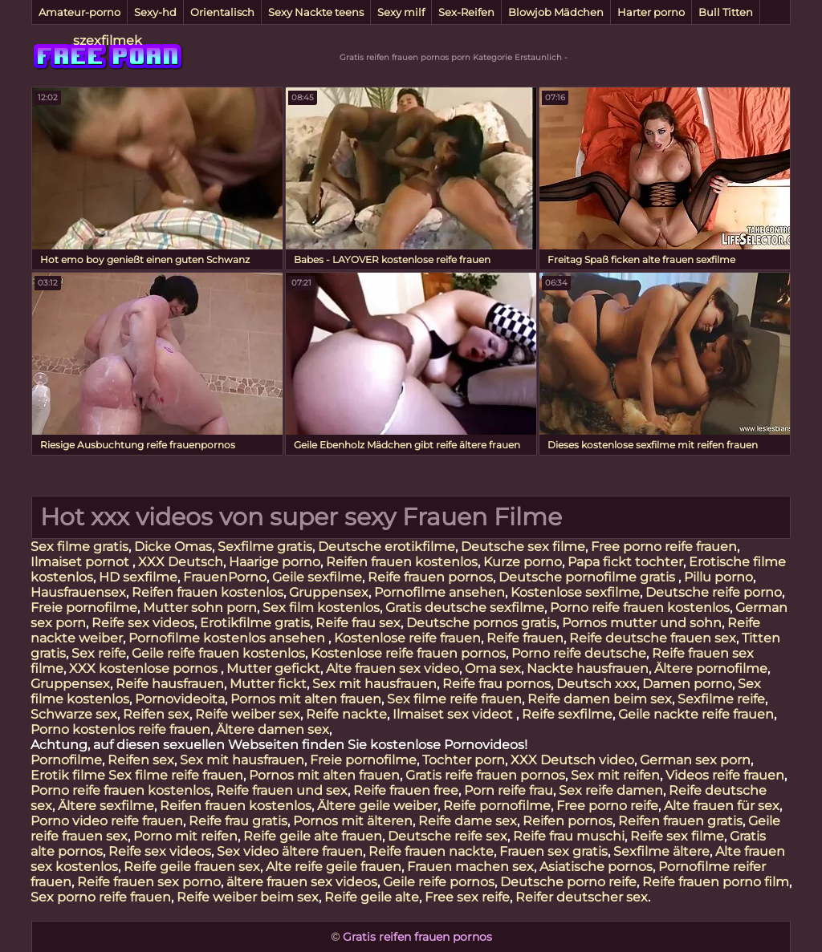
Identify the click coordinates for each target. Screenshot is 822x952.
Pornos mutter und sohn (642, 622)
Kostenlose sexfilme (575, 592)
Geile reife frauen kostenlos (218, 653)
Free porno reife (607, 805)
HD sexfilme (138, 577)
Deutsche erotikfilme (386, 546)
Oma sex (493, 668)
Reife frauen (525, 638)
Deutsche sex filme (523, 546)
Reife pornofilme (497, 805)
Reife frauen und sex (282, 790)
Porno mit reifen (185, 836)
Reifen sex (156, 714)
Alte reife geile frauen (333, 866)
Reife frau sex (358, 622)
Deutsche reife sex (447, 836)
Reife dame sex (467, 820)
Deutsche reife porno (713, 592)
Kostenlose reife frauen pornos (408, 653)
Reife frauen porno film (715, 881)
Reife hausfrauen (170, 683)
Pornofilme (66, 760)
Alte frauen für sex (721, 805)
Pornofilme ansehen (439, 592)
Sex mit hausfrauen (374, 683)
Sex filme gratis (79, 546)
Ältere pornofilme (710, 668)
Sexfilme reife (721, 699)
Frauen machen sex (470, 866)
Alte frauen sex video (392, 668)
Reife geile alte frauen (312, 836)
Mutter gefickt (273, 668)
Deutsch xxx (596, 683)
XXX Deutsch (180, 561)
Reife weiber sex (247, 714)
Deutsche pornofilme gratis (588, 577)
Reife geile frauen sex (192, 866)
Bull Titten (725, 12)
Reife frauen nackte (431, 851)
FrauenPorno (225, 577)
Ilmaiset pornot (81, 561)
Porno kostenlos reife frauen (120, 729)
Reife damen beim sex (599, 699)
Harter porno (651, 12)
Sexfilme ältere (661, 851)
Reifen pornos (567, 820)
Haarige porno (274, 561)
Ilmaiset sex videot (454, 714)
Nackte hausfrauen (588, 668)
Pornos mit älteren (353, 820)
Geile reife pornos (438, 881)
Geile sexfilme (317, 577)
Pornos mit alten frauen (305, 699)
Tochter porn (463, 760)
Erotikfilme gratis (255, 622)
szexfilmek (107, 40)
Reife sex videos (143, 622)
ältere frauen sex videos (301, 881)
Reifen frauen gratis (680, 820)
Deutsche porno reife (568, 881)
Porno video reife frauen (107, 820)
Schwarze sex (74, 714)
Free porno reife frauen (664, 546)
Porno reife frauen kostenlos (640, 607)
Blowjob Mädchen (556, 12)
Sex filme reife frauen (454, 699)
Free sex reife (467, 897)
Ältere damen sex (272, 729)
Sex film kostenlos (321, 607)
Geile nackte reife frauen (696, 714)
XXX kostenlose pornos (145, 668)
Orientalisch (222, 12)
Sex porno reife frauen (101, 897)
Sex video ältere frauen (290, 851)
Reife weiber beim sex (248, 897)
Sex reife (98, 653)
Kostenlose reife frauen (407, 638)
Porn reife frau (508, 790)
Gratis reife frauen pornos (485, 775)
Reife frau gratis (238, 820)
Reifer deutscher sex (581, 897)
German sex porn (695, 760)
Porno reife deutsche (578, 653)
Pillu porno (718, 577)
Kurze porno (522, 561)
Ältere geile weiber (377, 805)
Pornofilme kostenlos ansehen (228, 638)
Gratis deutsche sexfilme (464, 607)
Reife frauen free (405, 790)
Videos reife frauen (724, 775)
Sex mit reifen (615, 775)
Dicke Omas (173, 546)
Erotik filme (68, 775)
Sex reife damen (611, 790)
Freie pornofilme (84, 607)
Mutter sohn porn (200, 607)
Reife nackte (346, 714)
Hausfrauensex (78, 592)
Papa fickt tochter (625, 561)
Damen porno (687, 683)
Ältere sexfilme (106, 805)
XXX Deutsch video (572, 760)
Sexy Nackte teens (316, 12)
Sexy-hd (155, 12)
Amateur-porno (79, 12)
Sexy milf (401, 12)
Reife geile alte (371, 897)
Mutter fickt (268, 683)
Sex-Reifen (466, 12)
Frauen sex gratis (553, 851)
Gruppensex (328, 592)
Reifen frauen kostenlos (402, 561)
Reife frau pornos (496, 683)
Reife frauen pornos (430, 577)
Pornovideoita (180, 699)
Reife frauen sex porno (149, 881)
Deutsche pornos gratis (481, 622)
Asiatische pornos (596, 866)
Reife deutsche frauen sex (652, 638)
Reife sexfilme (567, 714)
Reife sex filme (677, 836)
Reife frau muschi (569, 836)
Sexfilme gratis (265, 546)
